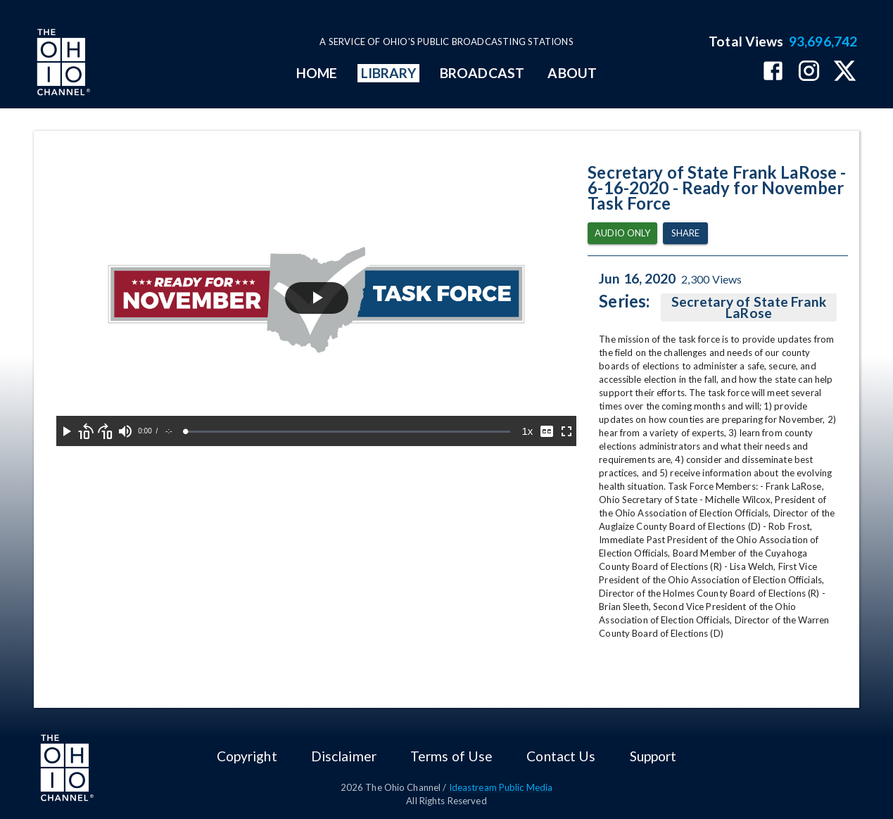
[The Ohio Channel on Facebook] (773, 72)
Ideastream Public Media (501, 787)
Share (685, 233)
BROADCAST (482, 73)
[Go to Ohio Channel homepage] (62, 64)
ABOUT (571, 73)
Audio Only (622, 233)
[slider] (348, 432)
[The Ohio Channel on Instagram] (809, 72)
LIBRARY (389, 73)
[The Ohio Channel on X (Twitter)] (844, 72)
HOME (316, 73)
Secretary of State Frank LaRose (749, 307)
